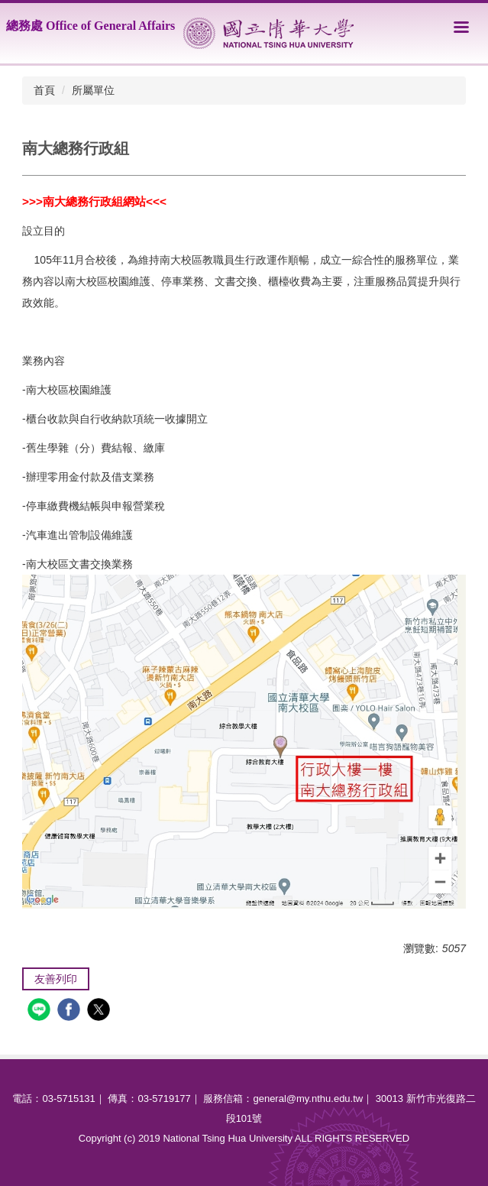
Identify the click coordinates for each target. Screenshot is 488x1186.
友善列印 (55, 979)
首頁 (44, 90)
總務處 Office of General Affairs (90, 25)
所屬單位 (93, 90)
